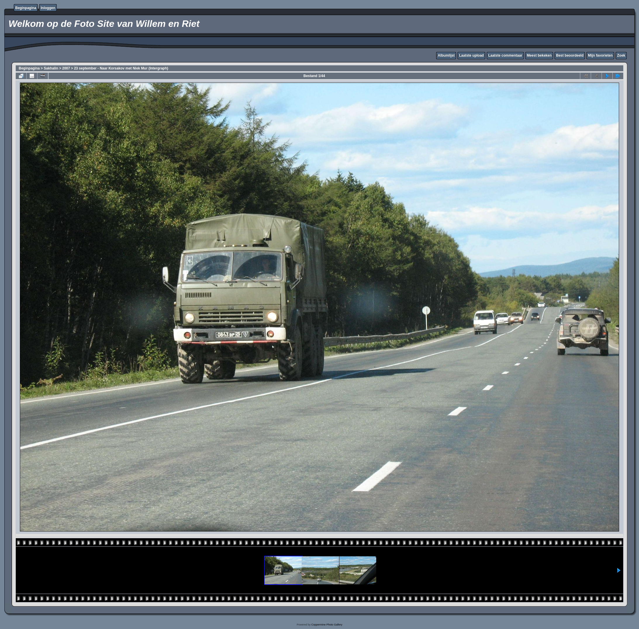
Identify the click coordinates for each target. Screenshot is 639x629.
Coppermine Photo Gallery (326, 624)
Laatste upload (471, 55)
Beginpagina (25, 8)
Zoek (621, 55)
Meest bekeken (539, 55)
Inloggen (48, 8)
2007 (66, 68)
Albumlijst (446, 55)
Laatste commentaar (505, 55)
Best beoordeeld (569, 55)
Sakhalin (51, 68)
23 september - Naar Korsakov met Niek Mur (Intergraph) (121, 68)
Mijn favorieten (600, 55)
